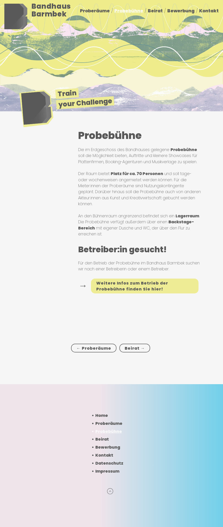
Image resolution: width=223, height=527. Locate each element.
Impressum (107, 471)
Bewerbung (181, 11)
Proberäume (95, 11)
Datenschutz (109, 463)
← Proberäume (93, 348)
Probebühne (128, 11)
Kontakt (209, 11)
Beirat (155, 11)
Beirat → (135, 348)
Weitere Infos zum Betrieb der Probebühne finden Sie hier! (132, 286)
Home (101, 415)
